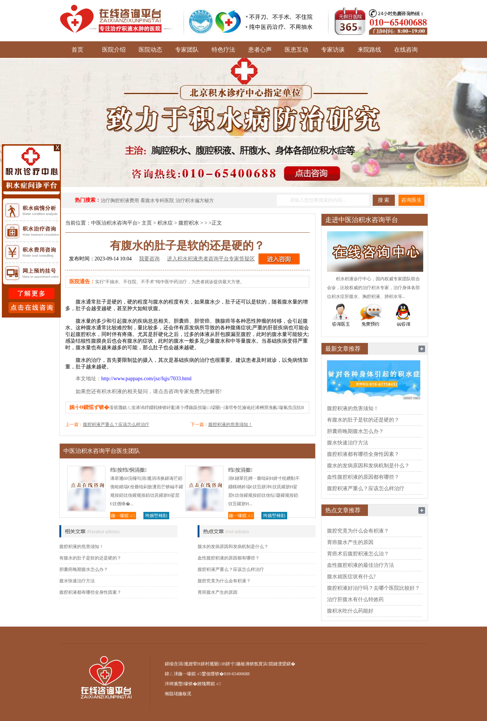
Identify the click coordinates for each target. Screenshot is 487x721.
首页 (77, 49)
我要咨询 (149, 258)
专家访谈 (333, 49)
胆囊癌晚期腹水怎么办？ (83, 569)
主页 (147, 223)
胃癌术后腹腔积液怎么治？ (358, 554)
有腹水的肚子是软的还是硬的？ (90, 558)
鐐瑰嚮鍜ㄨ (209, 683)
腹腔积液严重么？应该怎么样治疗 (116, 424)
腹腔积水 (188, 223)
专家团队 (187, 49)
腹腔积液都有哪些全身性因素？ (90, 592)
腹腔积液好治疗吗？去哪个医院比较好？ (373, 588)
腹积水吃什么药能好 (350, 611)
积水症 (165, 223)
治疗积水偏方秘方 (194, 200)
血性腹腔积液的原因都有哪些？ (229, 558)
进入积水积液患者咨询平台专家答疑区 (211, 258)
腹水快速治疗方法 (77, 580)
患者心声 (260, 49)
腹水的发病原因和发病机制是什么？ (233, 546)
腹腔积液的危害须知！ (230, 424)
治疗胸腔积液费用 (120, 200)
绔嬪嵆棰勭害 (156, 516)
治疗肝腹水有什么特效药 (355, 599)
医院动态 (150, 49)
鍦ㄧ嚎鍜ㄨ (123, 515)
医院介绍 (114, 49)
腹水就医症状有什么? (351, 576)
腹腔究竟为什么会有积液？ (224, 580)
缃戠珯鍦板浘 (178, 693)
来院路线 (369, 49)
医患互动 (296, 49)
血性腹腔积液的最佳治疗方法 (360, 565)
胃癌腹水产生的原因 (217, 592)
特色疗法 (223, 49)
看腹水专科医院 (157, 200)
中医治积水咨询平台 (114, 223)
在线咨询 (406, 49)
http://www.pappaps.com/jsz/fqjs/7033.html (146, 378)
